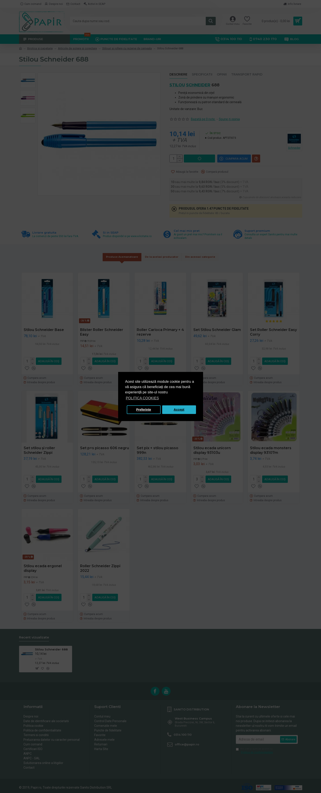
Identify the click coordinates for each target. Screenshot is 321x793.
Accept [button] (179, 409)
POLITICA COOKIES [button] (142, 398)
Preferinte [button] (143, 409)
